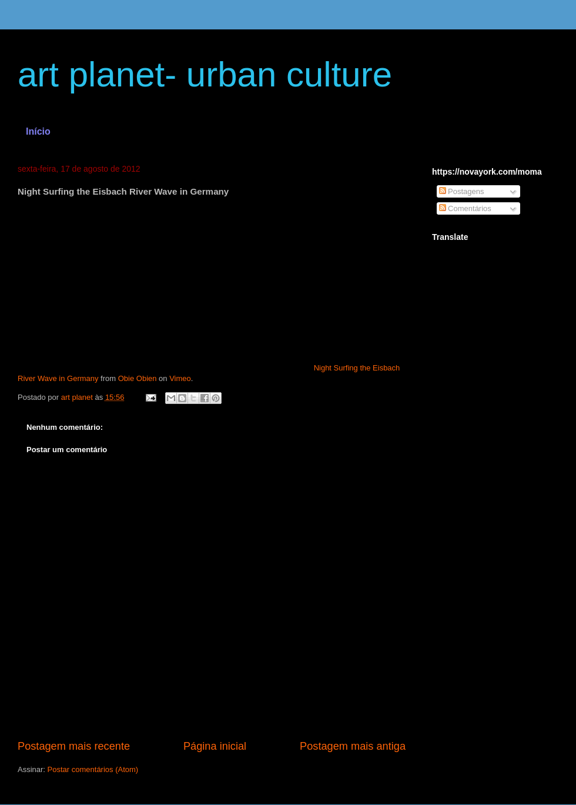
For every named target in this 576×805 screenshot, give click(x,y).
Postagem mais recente (74, 746)
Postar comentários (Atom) (93, 769)
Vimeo (180, 378)
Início (38, 131)
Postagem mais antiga (353, 746)
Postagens (461, 191)
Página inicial (214, 746)
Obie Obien (137, 378)
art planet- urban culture (205, 74)
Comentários (465, 208)
